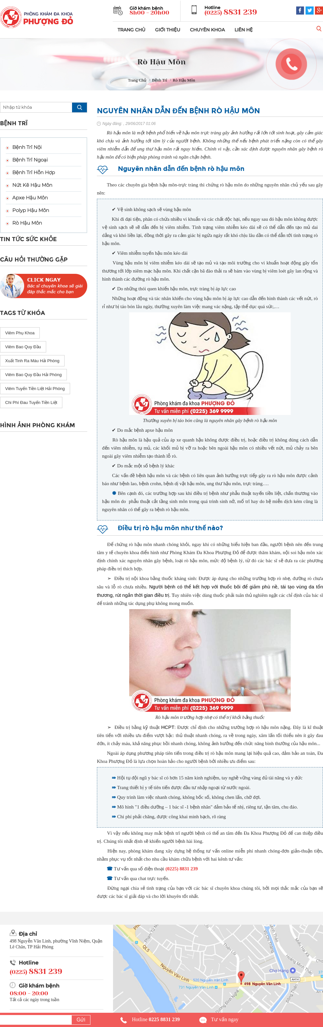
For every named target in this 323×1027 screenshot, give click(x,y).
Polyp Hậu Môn (30, 210)
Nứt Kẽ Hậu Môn (32, 185)
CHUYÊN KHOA (207, 30)
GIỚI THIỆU (167, 30)
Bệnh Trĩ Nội (27, 147)
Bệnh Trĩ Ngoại (30, 160)
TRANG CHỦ (131, 30)
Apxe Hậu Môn (30, 198)
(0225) (230, 12)
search (79, 107)
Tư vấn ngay (224, 1019)
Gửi (81, 1019)
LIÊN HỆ (243, 30)
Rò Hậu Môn (27, 223)
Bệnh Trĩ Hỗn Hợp (33, 172)
